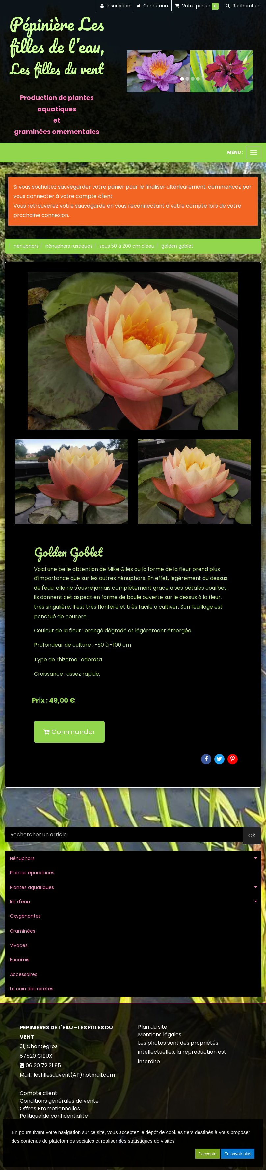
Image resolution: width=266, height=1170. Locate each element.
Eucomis (19, 959)
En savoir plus (237, 1153)
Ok (251, 835)
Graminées (22, 931)
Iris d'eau (20, 901)
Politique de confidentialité (54, 1116)
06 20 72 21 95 (43, 1065)
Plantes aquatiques (32, 887)
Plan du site (152, 1027)
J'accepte (208, 1153)
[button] (133, 71)
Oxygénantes (25, 916)
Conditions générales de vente (59, 1101)
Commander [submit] (69, 731)
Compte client (38, 1093)
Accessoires (23, 974)
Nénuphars (22, 858)
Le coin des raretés (31, 988)
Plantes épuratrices (32, 872)
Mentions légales (159, 1034)
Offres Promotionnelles (50, 1108)
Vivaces (19, 945)
